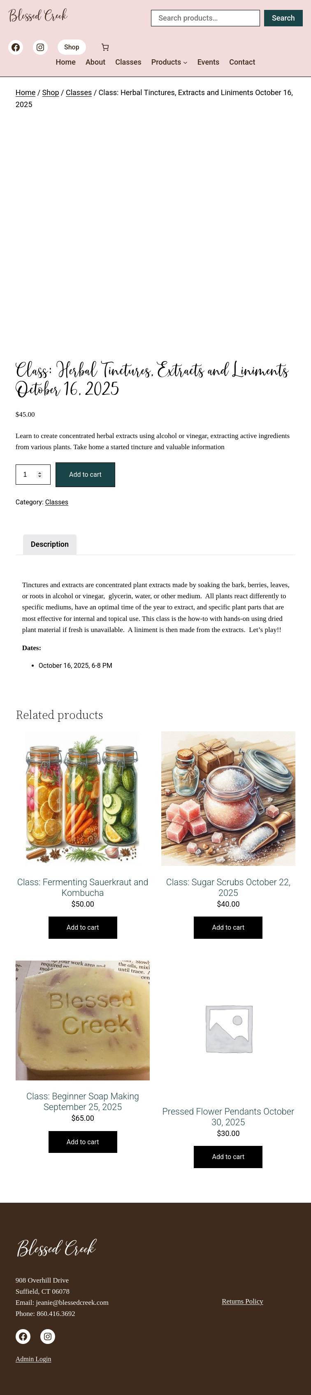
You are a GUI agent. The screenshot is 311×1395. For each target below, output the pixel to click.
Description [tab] (50, 544)
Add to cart (85, 474)
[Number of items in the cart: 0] (105, 47)
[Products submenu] (185, 62)
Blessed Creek (37, 18)
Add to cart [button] (83, 927)
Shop (71, 47)
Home (25, 92)
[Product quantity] (33, 474)
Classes (79, 92)
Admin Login (33, 1358)
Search (283, 18)
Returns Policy (242, 1301)
